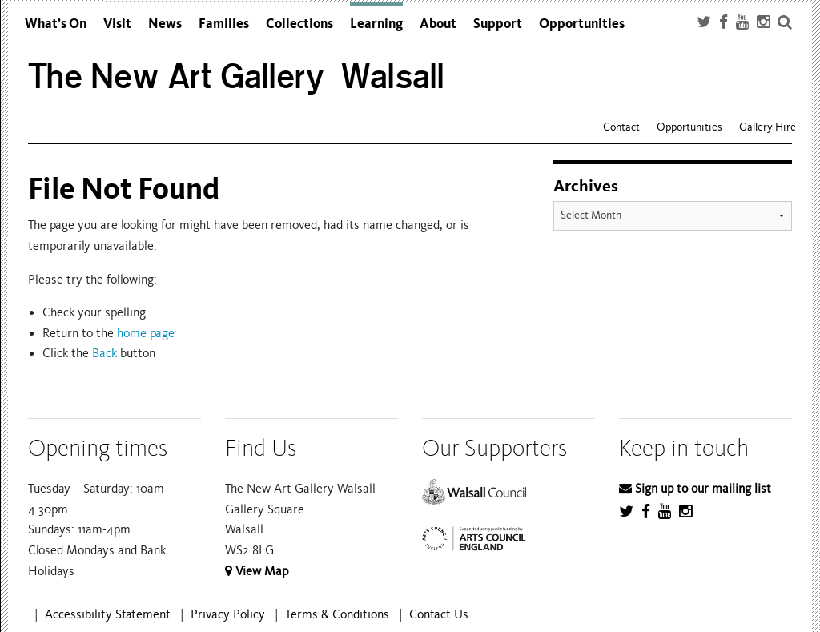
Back (104, 353)
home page (146, 333)
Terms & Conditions (337, 614)
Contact (621, 127)
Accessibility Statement (108, 614)
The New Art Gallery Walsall (236, 76)
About (438, 23)
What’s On (55, 23)
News (165, 23)
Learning (376, 23)
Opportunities (582, 23)
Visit (117, 23)
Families (224, 23)
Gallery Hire (767, 127)
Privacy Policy (228, 614)
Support (497, 23)
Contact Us (438, 614)
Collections (299, 23)
